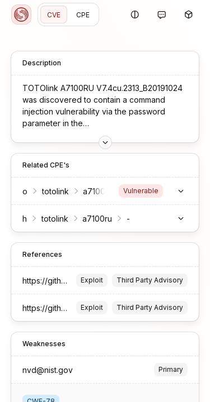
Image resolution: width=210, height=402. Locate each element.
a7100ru (97, 218)
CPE (83, 15)
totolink (55, 191)
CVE (53, 15)
